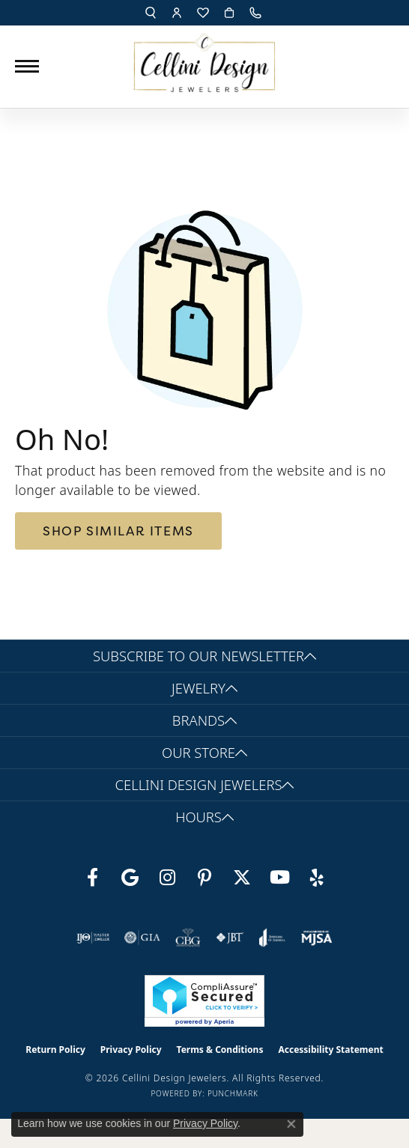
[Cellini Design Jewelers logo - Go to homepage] (204, 58)
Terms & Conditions (220, 1049)
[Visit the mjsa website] (316, 937)
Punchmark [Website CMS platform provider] (232, 1093)
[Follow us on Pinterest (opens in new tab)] (204, 878)
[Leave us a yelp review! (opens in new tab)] (317, 878)
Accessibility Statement (330, 1049)
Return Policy (55, 1049)
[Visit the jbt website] (230, 937)
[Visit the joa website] (272, 937)
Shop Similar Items (118, 530)
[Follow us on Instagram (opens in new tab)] (167, 878)
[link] (256, 12)
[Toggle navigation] (27, 66)
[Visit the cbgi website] (188, 937)
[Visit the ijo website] (93, 937)
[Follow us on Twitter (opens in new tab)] (242, 878)
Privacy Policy (131, 1049)
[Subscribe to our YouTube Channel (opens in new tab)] (279, 878)
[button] (151, 12)
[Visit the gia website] (142, 937)
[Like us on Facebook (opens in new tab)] (92, 878)
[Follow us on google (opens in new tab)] (130, 878)
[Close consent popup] (291, 1124)
